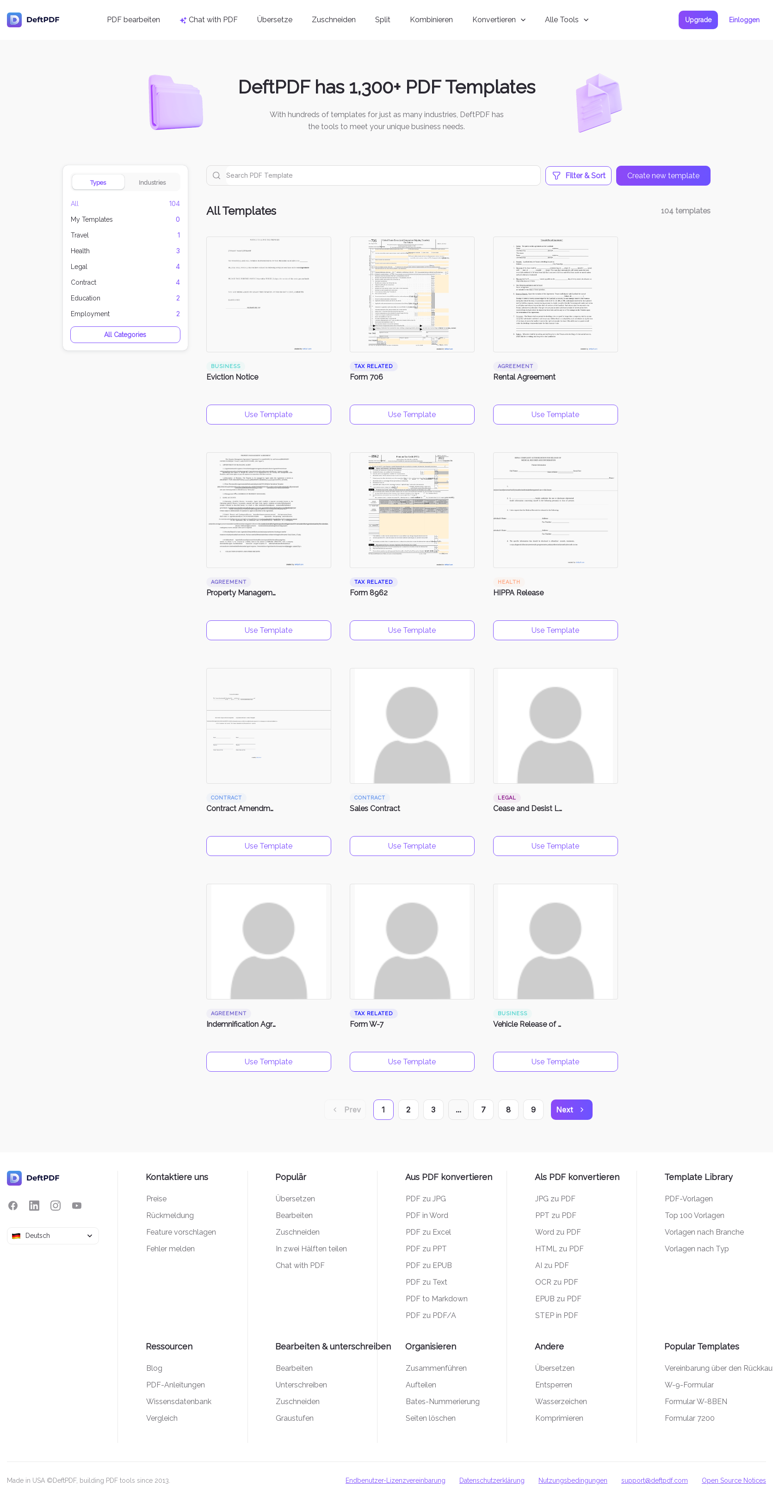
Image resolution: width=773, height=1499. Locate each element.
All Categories (125, 334)
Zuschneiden (334, 19)
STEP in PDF (556, 1315)
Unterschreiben (301, 1384)
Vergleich (162, 1418)
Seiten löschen (431, 1418)
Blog (154, 1368)
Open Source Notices (734, 1480)
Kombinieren (431, 19)
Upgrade (698, 20)
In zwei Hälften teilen (311, 1248)
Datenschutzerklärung (492, 1480)
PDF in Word (427, 1215)
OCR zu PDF (556, 1282)
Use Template (268, 414)
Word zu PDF (558, 1232)
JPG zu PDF (555, 1198)
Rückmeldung (170, 1215)
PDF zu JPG (426, 1198)
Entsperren (553, 1384)
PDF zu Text (426, 1282)
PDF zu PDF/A (431, 1315)
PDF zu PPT (426, 1248)
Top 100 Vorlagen (694, 1215)
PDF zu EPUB (429, 1265)
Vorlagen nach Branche (704, 1232)
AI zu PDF (552, 1265)
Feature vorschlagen (181, 1232)
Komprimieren (559, 1418)
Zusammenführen (436, 1368)
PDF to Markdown (437, 1298)
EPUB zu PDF (558, 1298)
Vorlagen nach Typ (697, 1248)
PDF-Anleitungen (175, 1384)
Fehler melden (170, 1248)
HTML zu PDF (559, 1248)
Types (98, 182)
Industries (152, 182)
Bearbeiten (294, 1215)
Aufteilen (421, 1384)
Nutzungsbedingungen (572, 1480)
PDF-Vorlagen (689, 1198)
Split (382, 19)
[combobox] (53, 1235)
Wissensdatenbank (178, 1401)
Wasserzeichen (561, 1401)
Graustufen (295, 1418)
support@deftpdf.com (654, 1480)
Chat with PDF (300, 1265)
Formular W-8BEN (696, 1401)
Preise (156, 1198)
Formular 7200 (690, 1418)
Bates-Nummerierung (443, 1401)
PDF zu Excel (428, 1232)
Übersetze (274, 19)
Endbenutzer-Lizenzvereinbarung (395, 1480)
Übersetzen (295, 1198)
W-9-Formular (689, 1384)
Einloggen (744, 20)
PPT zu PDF (555, 1215)
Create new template (663, 175)
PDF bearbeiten (133, 19)
